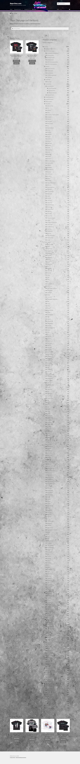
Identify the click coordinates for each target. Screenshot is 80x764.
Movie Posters (50, 699)
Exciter (48, 303)
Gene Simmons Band (51, 327)
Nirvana (48, 497)
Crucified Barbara (50, 226)
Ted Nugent (49, 587)
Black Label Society (51, 160)
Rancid (48, 532)
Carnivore (49, 198)
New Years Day (50, 490)
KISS (48, 400)
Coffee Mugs (48, 79)
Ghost (48, 332)
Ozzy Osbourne (50, 505)
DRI (48, 281)
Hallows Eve (49, 358)
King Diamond (50, 395)
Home (11, 9)
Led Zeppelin (49, 415)
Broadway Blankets (51, 68)
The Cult (48, 600)
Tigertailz (49, 611)
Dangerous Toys (50, 237)
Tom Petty (49, 615)
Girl (48, 334)
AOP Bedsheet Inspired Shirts (53, 53)
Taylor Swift (49, 584)
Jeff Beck (49, 371)
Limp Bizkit (49, 420)
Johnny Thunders (50, 384)
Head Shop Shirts (50, 690)
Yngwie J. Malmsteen (51, 663)
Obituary (49, 501)
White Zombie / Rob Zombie (52, 655)
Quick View (16, 63)
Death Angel (49, 248)
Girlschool (49, 338)
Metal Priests (49, 455)
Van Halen (49, 637)
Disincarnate (49, 270)
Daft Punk (49, 233)
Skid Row (49, 562)
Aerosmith (49, 117)
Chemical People (50, 204)
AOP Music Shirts (50, 59)
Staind (48, 571)
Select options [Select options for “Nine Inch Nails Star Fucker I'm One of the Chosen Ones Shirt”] (63, 739)
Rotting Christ (50, 549)
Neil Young (49, 488)
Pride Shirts (48, 672)
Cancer (48, 196)
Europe (48, 294)
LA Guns (48, 413)
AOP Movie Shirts (50, 55)
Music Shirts (48, 103)
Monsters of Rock (50, 468)
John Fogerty (49, 380)
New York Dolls (50, 492)
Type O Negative (50, 628)
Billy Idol (49, 156)
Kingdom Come (50, 398)
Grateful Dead (50, 341)
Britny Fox (49, 185)
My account (34, 9)
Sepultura (49, 558)
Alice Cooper (49, 121)
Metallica (49, 457)
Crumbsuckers (50, 231)
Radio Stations (50, 527)
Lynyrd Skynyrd (50, 431)
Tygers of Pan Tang (51, 626)
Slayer (48, 565)
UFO (48, 631)
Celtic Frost (49, 200)
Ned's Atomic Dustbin (51, 483)
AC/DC (48, 112)
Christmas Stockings (53, 92)
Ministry (48, 464)
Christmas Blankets (52, 88)
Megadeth (49, 448)
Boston (48, 178)
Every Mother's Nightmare (52, 299)
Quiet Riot (49, 525)
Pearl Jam (49, 512)
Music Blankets (50, 73)
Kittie (48, 402)
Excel (48, 301)
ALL (48, 125)
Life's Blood (49, 417)
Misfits (48, 466)
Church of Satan (50, 209)
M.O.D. (48, 433)
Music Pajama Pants (51, 670)
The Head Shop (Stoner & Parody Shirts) (53, 685)
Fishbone (49, 319)
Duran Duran (49, 286)
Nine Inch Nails (50, 494)
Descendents (49, 264)
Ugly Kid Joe (49, 633)
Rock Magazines (50, 547)
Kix (47, 404)
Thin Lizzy (49, 609)
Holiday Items (48, 84)
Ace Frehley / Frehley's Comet (53, 114)
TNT (48, 613)
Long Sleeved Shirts (49, 99)
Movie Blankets (50, 70)
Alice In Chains (50, 123)
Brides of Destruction (51, 182)
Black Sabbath (50, 163)
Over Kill (48, 503)
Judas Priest (49, 389)
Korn (48, 406)
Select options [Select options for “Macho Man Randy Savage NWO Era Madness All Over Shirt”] (32, 739)
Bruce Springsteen (50, 187)
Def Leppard (49, 257)
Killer (48, 391)
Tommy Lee (49, 617)
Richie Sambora (50, 540)
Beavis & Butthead (50, 696)
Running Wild (49, 551)
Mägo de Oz (49, 442)
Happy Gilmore (51, 703)
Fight (48, 316)
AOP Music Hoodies (51, 57)
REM (48, 538)
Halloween (49, 356)
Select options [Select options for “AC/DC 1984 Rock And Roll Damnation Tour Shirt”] (32, 60)
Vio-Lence (49, 642)
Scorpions (49, 556)
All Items (46, 46)
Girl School (49, 336)
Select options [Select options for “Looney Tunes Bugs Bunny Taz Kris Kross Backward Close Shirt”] (47, 739)
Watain (48, 648)
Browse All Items (17, 9)
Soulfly (48, 567)
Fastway (48, 312)
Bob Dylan (49, 171)
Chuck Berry (49, 207)
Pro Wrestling (48, 674)
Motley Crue (49, 472)
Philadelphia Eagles (51, 681)
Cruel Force (49, 229)
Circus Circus (49, 215)
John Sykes (49, 382)
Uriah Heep (49, 635)
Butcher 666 (49, 193)
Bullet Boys (49, 189)
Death (48, 246)
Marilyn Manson (50, 446)
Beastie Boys (49, 149)
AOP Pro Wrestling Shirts (52, 64)
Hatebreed (49, 362)
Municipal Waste (50, 477)
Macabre (48, 435)
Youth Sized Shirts (49, 707)
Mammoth (49, 444)
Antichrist (49, 132)
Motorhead (49, 475)
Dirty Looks (49, 268)
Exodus (48, 305)
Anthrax (48, 130)
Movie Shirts (49, 701)
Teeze (48, 589)
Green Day (49, 345)
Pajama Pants (48, 668)
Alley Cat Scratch (50, 127)
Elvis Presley (49, 290)
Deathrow (49, 253)
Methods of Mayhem (51, 461)
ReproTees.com (15, 3)
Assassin (48, 136)
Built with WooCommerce (21, 757)
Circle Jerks (49, 213)
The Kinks (49, 602)
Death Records (50, 251)
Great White (49, 343)
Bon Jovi (48, 176)
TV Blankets (49, 77)
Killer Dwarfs (49, 393)
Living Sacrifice (50, 424)
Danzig (48, 240)
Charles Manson (50, 688)
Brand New (49, 180)
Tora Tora (49, 620)
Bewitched (49, 154)
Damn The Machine (51, 235)
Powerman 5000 (50, 521)
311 (48, 108)
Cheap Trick (49, 202)
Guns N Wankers (50, 352)
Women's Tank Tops (49, 705)
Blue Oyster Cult (50, 169)
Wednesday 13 (50, 650)
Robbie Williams (50, 545)
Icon (48, 367)
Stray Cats (49, 576)
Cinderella (49, 211)
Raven (48, 536)
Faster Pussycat (50, 310)
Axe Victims (49, 138)
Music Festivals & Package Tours (53, 481)
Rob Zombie (49, 543)
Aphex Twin (49, 134)
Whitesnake (49, 657)
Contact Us (26, 9)
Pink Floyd (49, 516)
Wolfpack (49, 661)
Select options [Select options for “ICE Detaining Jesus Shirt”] (16, 738)
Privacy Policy (12, 757)
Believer (48, 152)
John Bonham (50, 378)
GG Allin (48, 330)
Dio (47, 266)
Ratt (48, 534)
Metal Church (49, 453)
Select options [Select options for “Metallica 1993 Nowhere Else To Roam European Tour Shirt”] (16, 60)
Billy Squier (49, 158)
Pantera (48, 508)
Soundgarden (49, 569)
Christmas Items (50, 86)
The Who (49, 606)
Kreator (48, 409)
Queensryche (49, 523)
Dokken (48, 275)
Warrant (48, 644)
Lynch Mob (49, 428)
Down (48, 279)
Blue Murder (49, 167)
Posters (48, 692)
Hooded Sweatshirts (49, 97)
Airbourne (49, 119)
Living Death (49, 422)
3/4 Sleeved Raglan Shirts (50, 48)
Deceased (49, 255)
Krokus (48, 411)
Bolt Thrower (49, 174)
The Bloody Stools (50, 595)
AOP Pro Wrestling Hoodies (52, 62)
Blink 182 (49, 165)
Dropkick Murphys (50, 283)
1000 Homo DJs (50, 105)
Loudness (49, 426)
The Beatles (49, 593)
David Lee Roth (50, 244)
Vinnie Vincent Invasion (51, 639)
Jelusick (48, 374)
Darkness (49, 242)
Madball (48, 437)
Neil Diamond (49, 486)
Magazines (49, 439)
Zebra (48, 666)
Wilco (48, 659)
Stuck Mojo (49, 578)
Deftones (49, 259)
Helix (48, 365)
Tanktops (47, 683)
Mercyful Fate (49, 450)
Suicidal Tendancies (51, 580)
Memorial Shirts (49, 101)
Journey (48, 387)
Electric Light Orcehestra (52, 288)
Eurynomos (49, 297)
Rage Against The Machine (52, 529)
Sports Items (48, 679)
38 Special (49, 110)
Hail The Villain (50, 354)
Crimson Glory (50, 224)
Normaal (49, 499)
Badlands (49, 141)
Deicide (48, 261)
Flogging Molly (50, 323)
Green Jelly (49, 347)
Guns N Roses (49, 349)
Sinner (48, 560)
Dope (48, 277)
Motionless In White (51, 470)
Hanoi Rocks (49, 360)
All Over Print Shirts (49, 51)
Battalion (49, 145)
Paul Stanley (49, 510)
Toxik (48, 622)
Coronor (48, 220)
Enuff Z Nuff (49, 292)
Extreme (48, 308)
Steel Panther (50, 573)
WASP (48, 646)
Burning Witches (50, 191)
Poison (48, 518)
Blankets (47, 66)
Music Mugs (49, 81)
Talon (48, 582)
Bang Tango (49, 143)
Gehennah (49, 325)
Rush (48, 554)
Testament (49, 591)
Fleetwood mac (50, 321)
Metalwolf (49, 459)
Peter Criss (49, 514)
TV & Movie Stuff (49, 694)
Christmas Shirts (52, 90)
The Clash (49, 598)
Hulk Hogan (49, 677)
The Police (49, 604)
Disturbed (49, 272)
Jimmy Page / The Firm (51, 376)
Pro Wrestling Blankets (51, 75)
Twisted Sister (50, 624)
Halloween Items (50, 95)
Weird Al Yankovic (50, 652)
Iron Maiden (49, 369)
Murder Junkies (50, 479)
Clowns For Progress (51, 218)
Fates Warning (50, 314)
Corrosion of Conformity (52, 222)
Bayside (48, 147)
